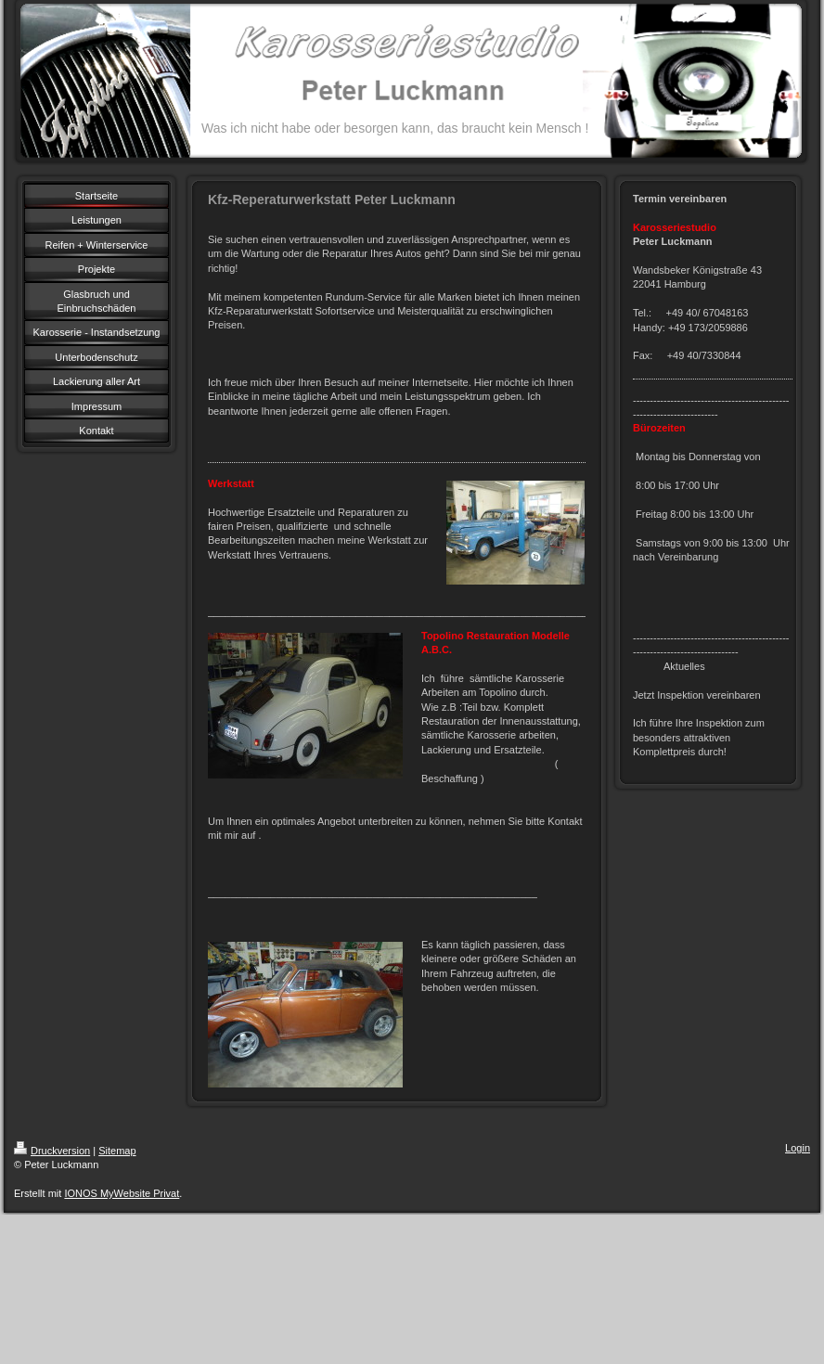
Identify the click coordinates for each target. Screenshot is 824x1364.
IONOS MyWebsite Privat (121, 1193)
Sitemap (116, 1150)
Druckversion (52, 1150)
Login (797, 1147)
